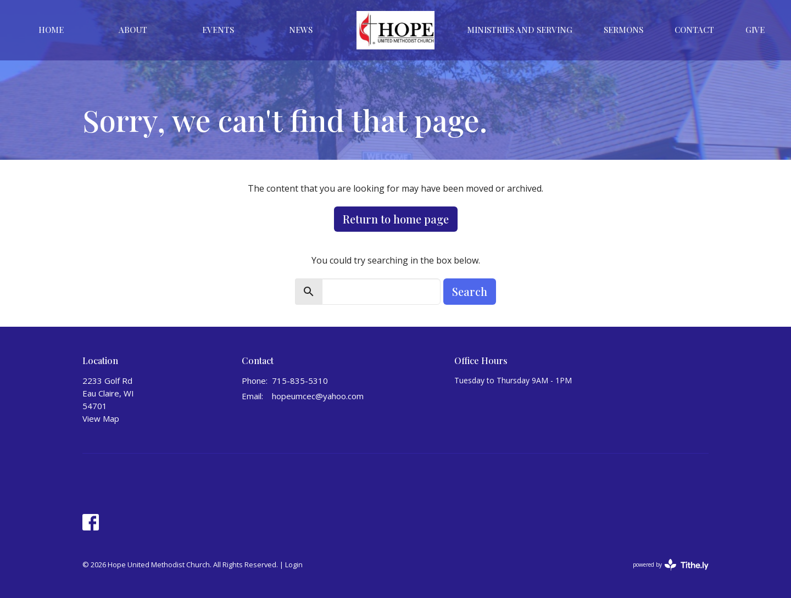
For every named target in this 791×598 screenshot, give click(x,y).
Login (294, 564)
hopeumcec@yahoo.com (318, 395)
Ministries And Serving (519, 29)
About (133, 29)
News (301, 29)
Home (51, 29)
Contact (694, 29)
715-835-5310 (300, 380)
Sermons (623, 29)
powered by (671, 565)
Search (469, 291)
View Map (100, 418)
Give (755, 29)
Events (218, 29)
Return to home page (396, 218)
